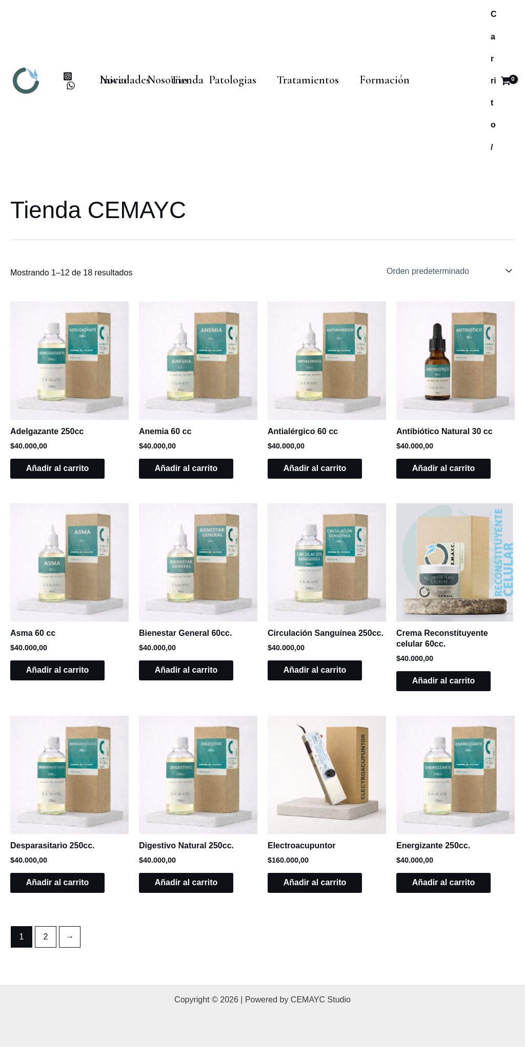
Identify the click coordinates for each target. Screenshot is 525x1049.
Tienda (113, 88)
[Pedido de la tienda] (447, 271)
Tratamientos (290, 73)
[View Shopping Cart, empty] (501, 80)
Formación (361, 73)
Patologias (220, 73)
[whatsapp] (71, 85)
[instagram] (68, 76)
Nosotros (160, 73)
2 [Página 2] (46, 938)
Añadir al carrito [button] (62, 468)
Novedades (427, 73)
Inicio (110, 73)
